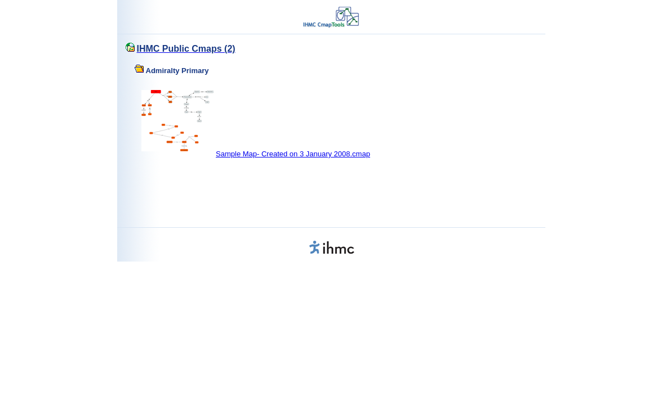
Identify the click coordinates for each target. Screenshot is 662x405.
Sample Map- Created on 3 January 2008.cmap (293, 154)
